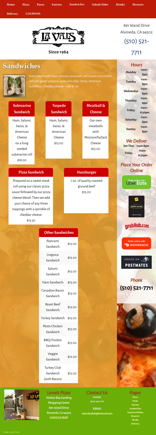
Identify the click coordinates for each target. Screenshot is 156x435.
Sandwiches (76, 4)
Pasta (40, 4)
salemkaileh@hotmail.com (97, 413)
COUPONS (33, 13)
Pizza (25, 4)
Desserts (138, 4)
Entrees (57, 4)
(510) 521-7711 (136, 288)
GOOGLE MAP (59, 417)
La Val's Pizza (14, 432)
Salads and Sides (135, 412)
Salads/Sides (100, 4)
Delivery (12, 13)
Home (11, 4)
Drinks (120, 4)
